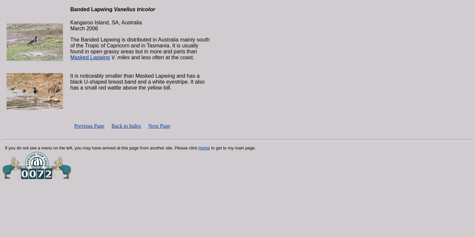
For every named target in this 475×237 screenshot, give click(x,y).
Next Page (159, 126)
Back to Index (126, 126)
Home (204, 147)
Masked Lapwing (90, 57)
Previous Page (89, 126)
